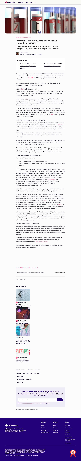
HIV (24, 64)
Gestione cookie (22, 455)
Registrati (43, 427)
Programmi (21, 2)
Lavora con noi (68, 437)
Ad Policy (67, 430)
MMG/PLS (55, 430)
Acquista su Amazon (42, 241)
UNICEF (46, 200)
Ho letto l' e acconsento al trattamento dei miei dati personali (35, 403)
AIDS (51, 114)
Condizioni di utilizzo (9, 455)
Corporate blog (68, 427)
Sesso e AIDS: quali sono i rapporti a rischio (27, 267)
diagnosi (60, 204)
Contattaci (67, 432)
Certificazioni (68, 434)
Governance (68, 443)
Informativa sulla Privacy (27, 403)
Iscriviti (60, 399)
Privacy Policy (16, 455)
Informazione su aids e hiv (24, 379)
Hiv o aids (20, 376)
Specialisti (55, 432)
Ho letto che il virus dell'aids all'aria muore (28, 373)
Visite (27, 2)
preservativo (51, 179)
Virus (21, 64)
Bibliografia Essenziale (60, 272)
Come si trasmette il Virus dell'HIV (53, 64)
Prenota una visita (45, 432)
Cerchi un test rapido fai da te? (52, 66)
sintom (60, 124)
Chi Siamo (67, 425)
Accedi (42, 425)
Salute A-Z (33, 2)
